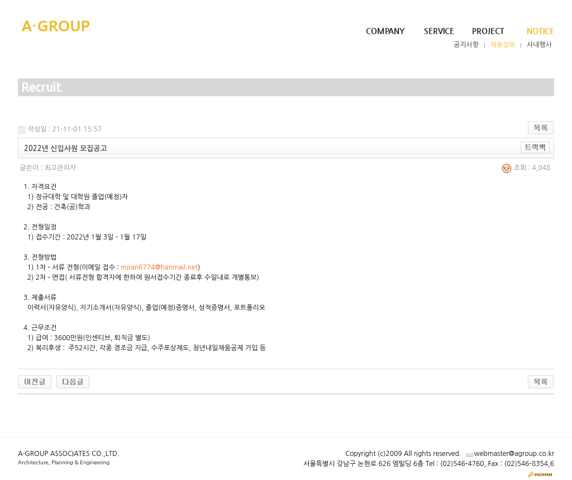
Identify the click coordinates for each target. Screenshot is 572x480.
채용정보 (503, 44)
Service (439, 30)
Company (385, 30)
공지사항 (466, 44)
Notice (540, 30)
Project (488, 30)
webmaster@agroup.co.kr (514, 453)
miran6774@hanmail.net (159, 267)
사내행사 (539, 44)
